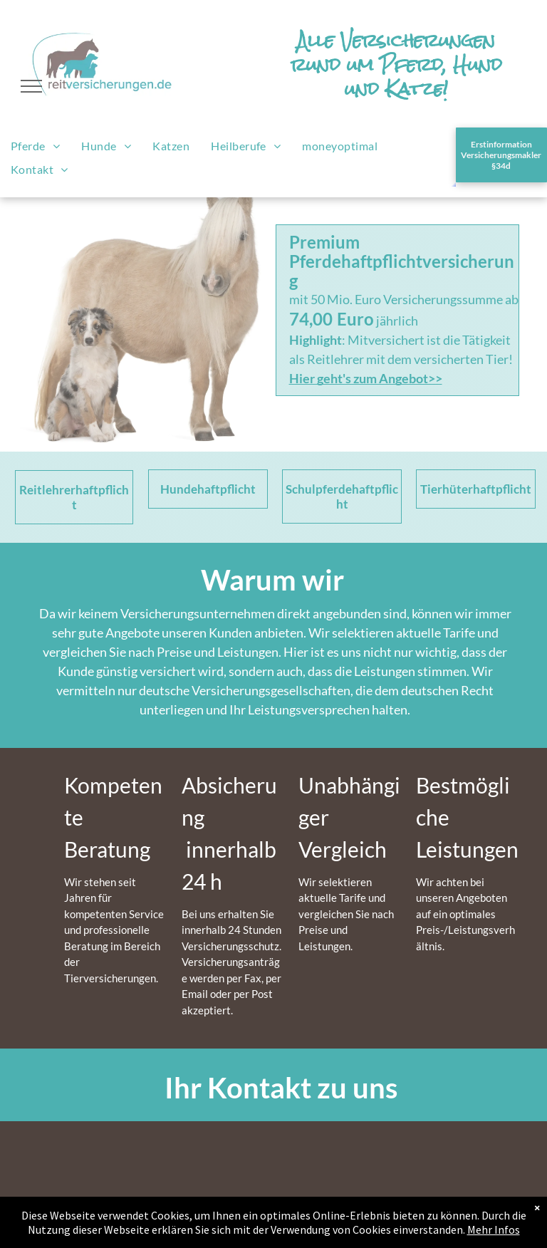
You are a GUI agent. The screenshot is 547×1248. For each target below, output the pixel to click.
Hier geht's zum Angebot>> (365, 378)
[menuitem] (35, 146)
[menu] (31, 86)
